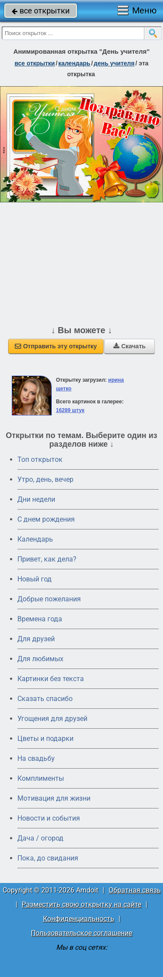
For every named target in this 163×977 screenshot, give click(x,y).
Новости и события (48, 818)
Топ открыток (40, 459)
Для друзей (36, 639)
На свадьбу (36, 758)
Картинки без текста (50, 679)
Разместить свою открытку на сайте (81, 904)
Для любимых (40, 659)
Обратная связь (135, 890)
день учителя (114, 63)
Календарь (74, 63)
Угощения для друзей (52, 718)
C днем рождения (46, 519)
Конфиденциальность (78, 919)
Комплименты (40, 778)
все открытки (41, 10)
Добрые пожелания (49, 599)
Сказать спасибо (45, 699)
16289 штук (70, 410)
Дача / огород (40, 838)
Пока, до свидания (47, 858)
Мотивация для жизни (53, 798)
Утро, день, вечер (45, 479)
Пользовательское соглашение (81, 933)
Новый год (34, 579)
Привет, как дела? (47, 559)
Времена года (39, 619)
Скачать (129, 346)
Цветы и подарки (45, 738)
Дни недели (36, 499)
